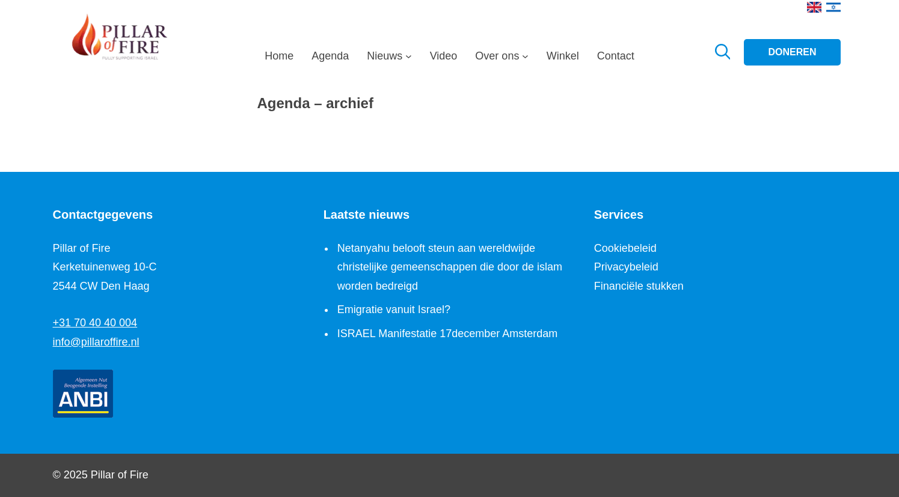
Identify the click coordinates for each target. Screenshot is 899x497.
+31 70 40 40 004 (95, 323)
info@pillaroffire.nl (96, 342)
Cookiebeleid (625, 248)
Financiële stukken (639, 286)
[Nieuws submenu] (408, 59)
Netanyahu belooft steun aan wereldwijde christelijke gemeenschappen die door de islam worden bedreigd (449, 267)
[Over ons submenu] (525, 59)
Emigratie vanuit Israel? (393, 309)
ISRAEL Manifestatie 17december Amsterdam (447, 334)
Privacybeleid (626, 267)
